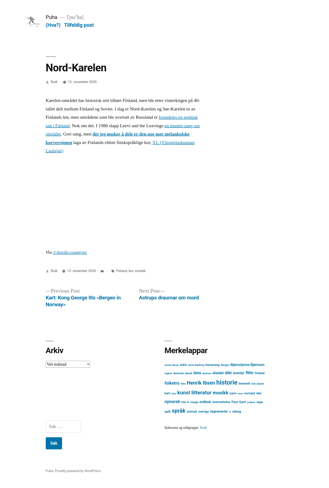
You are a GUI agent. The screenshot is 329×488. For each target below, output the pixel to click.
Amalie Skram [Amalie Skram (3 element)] (171, 365)
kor (131, 271)
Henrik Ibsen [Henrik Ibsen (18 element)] (201, 383)
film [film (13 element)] (250, 372)
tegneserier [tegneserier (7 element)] (219, 411)
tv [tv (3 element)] (230, 411)
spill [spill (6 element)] (167, 411)
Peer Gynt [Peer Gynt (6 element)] (238, 402)
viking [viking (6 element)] (236, 411)
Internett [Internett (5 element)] (244, 383)
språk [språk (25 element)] (179, 411)
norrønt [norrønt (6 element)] (249, 393)
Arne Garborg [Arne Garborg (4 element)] (196, 365)
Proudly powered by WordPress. (78, 471)
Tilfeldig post (79, 25)
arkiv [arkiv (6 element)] (183, 365)
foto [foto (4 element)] (183, 383)
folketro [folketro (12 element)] (172, 383)
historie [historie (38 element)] (227, 382)
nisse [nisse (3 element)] (240, 393)
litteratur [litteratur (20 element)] (201, 393)
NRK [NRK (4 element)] (259, 393)
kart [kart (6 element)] (167, 393)
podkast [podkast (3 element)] (251, 402)
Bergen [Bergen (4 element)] (225, 365)
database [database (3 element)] (206, 373)
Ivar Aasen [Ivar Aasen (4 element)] (257, 383)
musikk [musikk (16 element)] (220, 393)
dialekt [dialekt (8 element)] (218, 373)
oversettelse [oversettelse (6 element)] (221, 402)
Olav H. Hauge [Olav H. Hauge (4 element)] (189, 402)
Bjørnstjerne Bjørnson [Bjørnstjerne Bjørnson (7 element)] (248, 365)
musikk (140, 271)
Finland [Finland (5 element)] (259, 373)
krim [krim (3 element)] (174, 393)
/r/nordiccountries (70, 252)
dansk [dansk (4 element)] (188, 373)
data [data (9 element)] (197, 373)
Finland (121, 271)
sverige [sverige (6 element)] (203, 411)
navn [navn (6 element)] (233, 393)
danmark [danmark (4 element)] (178, 373)
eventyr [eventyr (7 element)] (239, 373)
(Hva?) (53, 25)
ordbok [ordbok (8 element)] (205, 402)
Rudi (54, 82)
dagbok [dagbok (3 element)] (168, 373)
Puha (51, 17)
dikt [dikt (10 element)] (228, 372)
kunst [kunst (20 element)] (183, 393)
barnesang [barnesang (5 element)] (213, 365)
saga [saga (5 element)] (259, 402)
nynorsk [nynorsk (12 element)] (172, 401)
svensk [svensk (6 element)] (192, 411)
